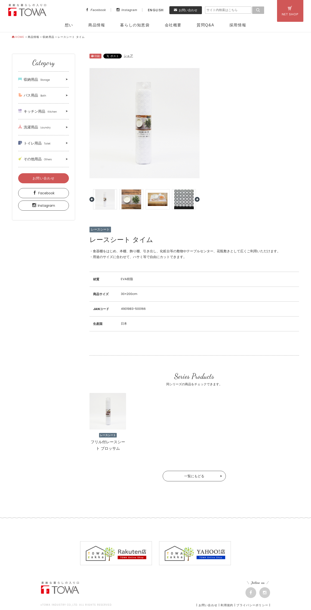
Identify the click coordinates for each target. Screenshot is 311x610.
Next (197, 199)
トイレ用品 (34, 143)
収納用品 (48, 37)
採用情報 (237, 25)
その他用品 (35, 158)
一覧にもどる (194, 476)
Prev (91, 199)
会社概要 (173, 25)
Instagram (127, 10)
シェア (128, 55)
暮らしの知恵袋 (135, 25)
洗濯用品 (34, 127)
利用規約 (227, 605)
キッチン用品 (37, 111)
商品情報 (96, 25)
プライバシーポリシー (252, 605)
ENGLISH (156, 10)
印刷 (95, 56)
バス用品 (32, 95)
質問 (205, 25)
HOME (18, 37)
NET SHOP (290, 11)
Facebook (96, 10)
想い (69, 25)
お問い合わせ (185, 10)
